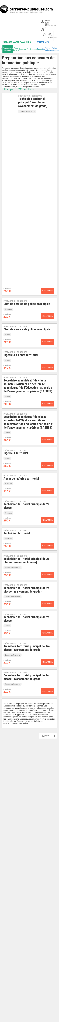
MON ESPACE (51, 35)
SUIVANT (48, 736)
